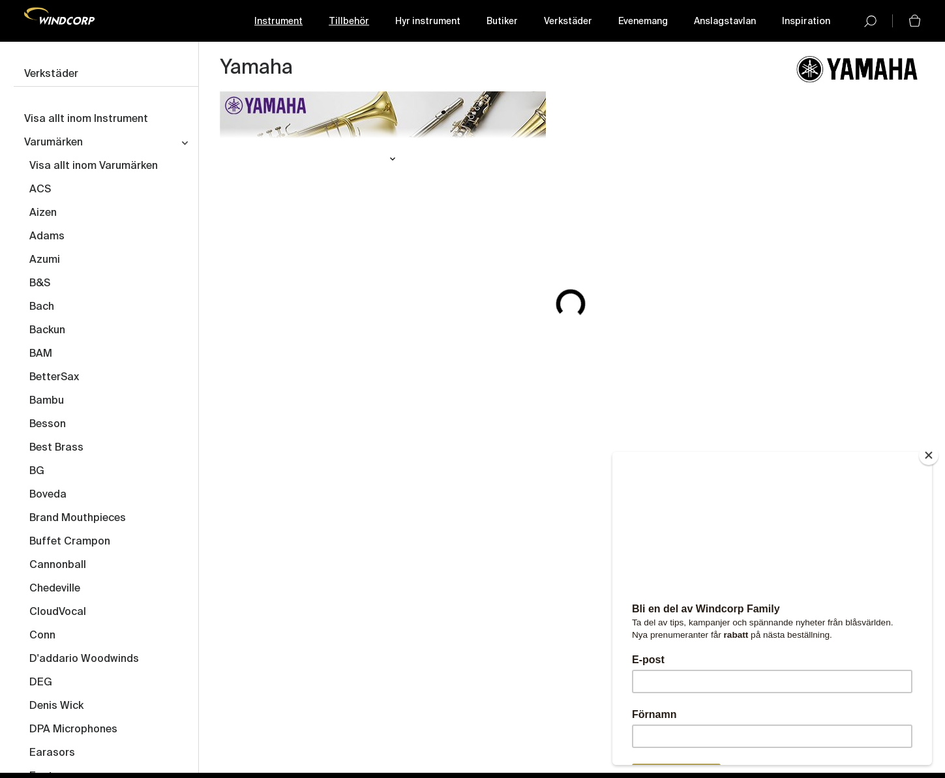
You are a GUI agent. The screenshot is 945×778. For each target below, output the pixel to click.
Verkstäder (568, 21)
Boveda (48, 495)
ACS (40, 190)
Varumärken (53, 143)
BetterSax (54, 377)
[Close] (928, 455)
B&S (39, 283)
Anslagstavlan (725, 21)
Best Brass (56, 448)
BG (36, 471)
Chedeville (54, 589)
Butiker (502, 21)
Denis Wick (56, 706)
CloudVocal (57, 612)
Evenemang (643, 21)
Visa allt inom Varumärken (93, 166)
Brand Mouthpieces (77, 518)
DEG (40, 683)
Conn (42, 636)
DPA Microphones (73, 730)
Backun (47, 330)
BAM (40, 354)
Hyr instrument (427, 21)
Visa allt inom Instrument (86, 119)
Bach (41, 307)
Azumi (44, 260)
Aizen (43, 213)
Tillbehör (349, 21)
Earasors (52, 753)
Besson (47, 424)
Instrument (278, 21)
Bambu (46, 401)
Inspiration (806, 21)
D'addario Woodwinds (84, 659)
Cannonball (57, 565)
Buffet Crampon (69, 542)
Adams (47, 237)
